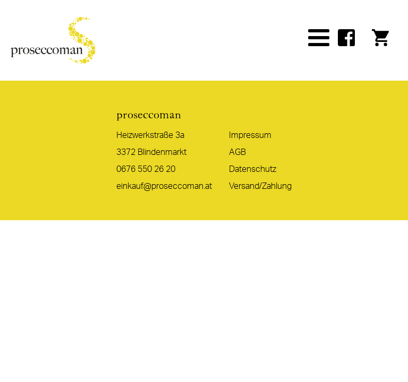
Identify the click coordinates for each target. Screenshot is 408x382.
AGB (237, 152)
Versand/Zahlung (260, 186)
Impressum (250, 135)
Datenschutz (252, 169)
